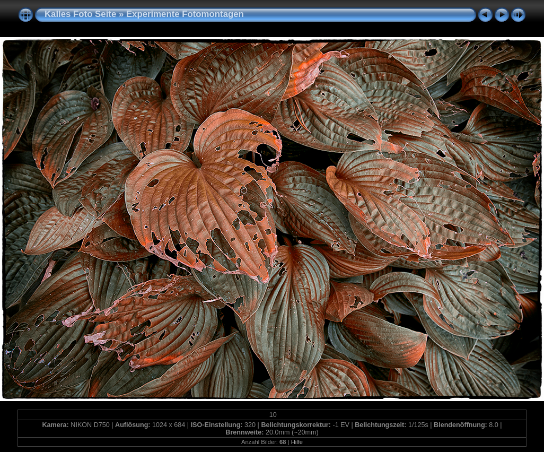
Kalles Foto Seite (80, 14)
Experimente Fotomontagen (185, 14)
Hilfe (297, 442)
